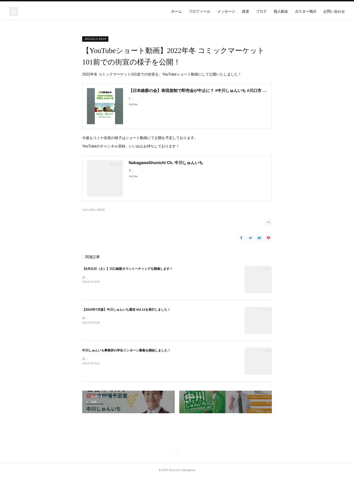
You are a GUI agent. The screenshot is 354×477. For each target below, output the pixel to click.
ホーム (176, 11)
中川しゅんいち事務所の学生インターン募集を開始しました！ (126, 350)
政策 (245, 11)
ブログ (261, 11)
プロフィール (199, 11)
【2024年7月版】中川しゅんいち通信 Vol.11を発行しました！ (126, 309)
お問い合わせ (334, 11)
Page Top (177, 451)
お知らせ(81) (88, 210)
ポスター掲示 (306, 11)
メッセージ (226, 11)
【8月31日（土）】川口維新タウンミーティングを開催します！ (127, 269)
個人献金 (281, 11)
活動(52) (101, 210)
